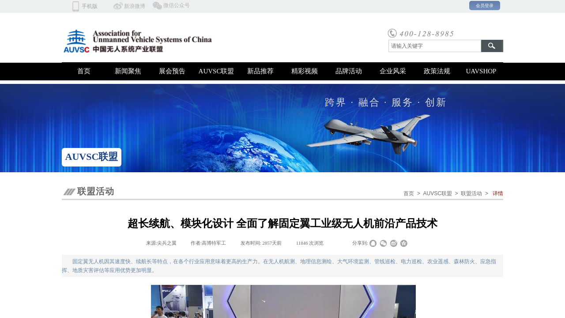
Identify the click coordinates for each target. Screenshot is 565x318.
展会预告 (172, 71)
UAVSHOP (481, 71)
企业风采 (393, 71)
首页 (83, 71)
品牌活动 (348, 71)
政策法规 (437, 71)
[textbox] (434, 46)
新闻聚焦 (128, 71)
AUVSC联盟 (216, 71)
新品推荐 (260, 71)
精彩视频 (304, 71)
